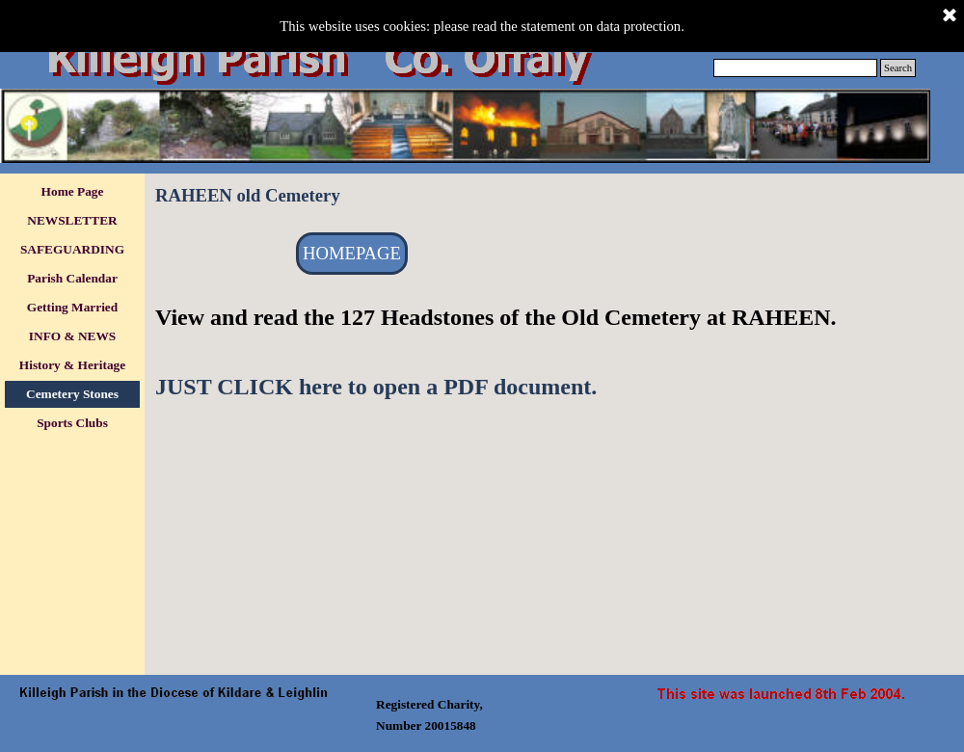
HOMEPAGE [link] (352, 253)
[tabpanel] (554, 352)
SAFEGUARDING (72, 249)
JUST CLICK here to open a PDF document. (376, 386)
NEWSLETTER (72, 220)
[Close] (949, 16)
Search (898, 68)
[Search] (795, 68)
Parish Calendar (72, 278)
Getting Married (72, 307)
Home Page (72, 191)
